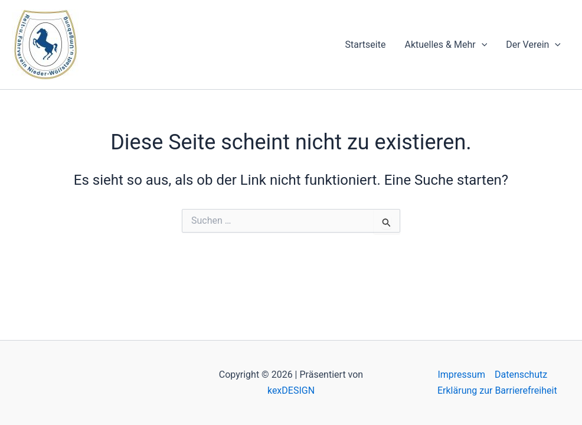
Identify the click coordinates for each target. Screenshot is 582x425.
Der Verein (533, 44)
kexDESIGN (291, 390)
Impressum (461, 374)
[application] (482, 44)
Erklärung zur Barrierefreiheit (497, 390)
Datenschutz (521, 374)
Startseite (365, 44)
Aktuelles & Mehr (445, 44)
